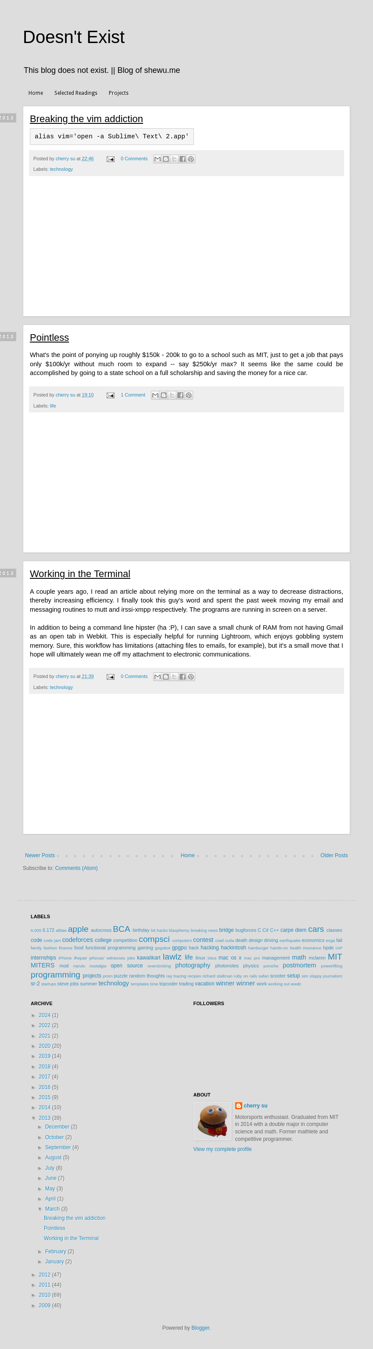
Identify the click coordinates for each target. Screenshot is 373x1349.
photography (192, 965)
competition (125, 940)
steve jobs (68, 983)
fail (339, 940)
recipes (194, 976)
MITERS (42, 965)
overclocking (159, 965)
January (55, 1262)
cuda (229, 940)
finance (65, 947)
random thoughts (147, 975)
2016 (45, 1087)
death (241, 940)
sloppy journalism (325, 976)
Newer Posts (40, 855)
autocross (101, 930)
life (53, 405)
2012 (45, 1275)
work (262, 983)
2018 (45, 1067)
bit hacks (159, 930)
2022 (45, 1025)
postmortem (299, 965)
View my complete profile (223, 1149)
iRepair (80, 958)
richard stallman (217, 976)
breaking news (204, 930)
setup (293, 976)
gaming (145, 947)
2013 (45, 1118)
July (50, 1168)
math (299, 957)
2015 (45, 1097)
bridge (226, 930)
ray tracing (176, 976)
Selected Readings (75, 93)
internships (43, 958)
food (78, 947)
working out (279, 983)
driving (271, 940)
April (51, 1199)
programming (55, 974)
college (103, 940)
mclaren (317, 957)
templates (140, 983)
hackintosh (233, 948)
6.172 (48, 930)
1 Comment (133, 394)
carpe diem (293, 930)
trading (186, 983)
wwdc (296, 983)
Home (36, 93)
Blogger (200, 1328)
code (36, 940)
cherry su (256, 1106)
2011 (45, 1285)
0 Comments (134, 158)
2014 (45, 1107)
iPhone (65, 958)
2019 (45, 1056)
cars (316, 929)
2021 (45, 1036)
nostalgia (98, 965)
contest (203, 939)
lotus (212, 958)
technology (61, 169)
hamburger (258, 947)
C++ (274, 930)
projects (92, 976)
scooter (277, 975)
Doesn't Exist (74, 37)
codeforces (77, 939)
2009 (45, 1305)
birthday (141, 930)
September (58, 1147)
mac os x (230, 958)
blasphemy (179, 930)
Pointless (49, 337)
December (58, 1127)
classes (334, 930)
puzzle (121, 975)
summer (88, 983)
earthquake (290, 940)
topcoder (168, 983)
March (53, 1209)
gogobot (162, 947)
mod (64, 965)
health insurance (305, 947)
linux (200, 957)
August (54, 1157)
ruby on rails (245, 976)
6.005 (36, 930)
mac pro (252, 958)
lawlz (172, 956)
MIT (335, 956)
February (56, 1251)
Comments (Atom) (76, 868)
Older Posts (334, 855)
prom (108, 976)
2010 (45, 1295)
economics (313, 940)
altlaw (61, 930)
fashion (50, 947)
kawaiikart (148, 958)
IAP (339, 947)
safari (263, 976)
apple (78, 929)
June (51, 1178)
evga (330, 940)
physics (251, 965)
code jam (52, 940)
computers (182, 940)
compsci (154, 939)
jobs (131, 958)
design (256, 940)
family (36, 947)
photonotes (226, 965)
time (154, 983)
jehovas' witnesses (107, 958)
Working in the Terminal (80, 573)
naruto (79, 965)
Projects (119, 93)
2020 (45, 1046)
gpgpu (179, 948)
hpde (328, 947)
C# (265, 930)
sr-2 (35, 984)
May (51, 1189)
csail (219, 940)
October (55, 1137)
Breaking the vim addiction (86, 118)
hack (194, 947)
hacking (210, 948)
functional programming (111, 947)
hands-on (279, 947)
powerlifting (332, 965)
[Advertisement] (186, 251)
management (276, 957)
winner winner (235, 983)
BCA (121, 929)
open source (127, 966)
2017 (45, 1077)
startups (48, 983)
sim (304, 976)
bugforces (245, 930)
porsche (270, 965)
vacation (205, 984)
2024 (45, 1015)
